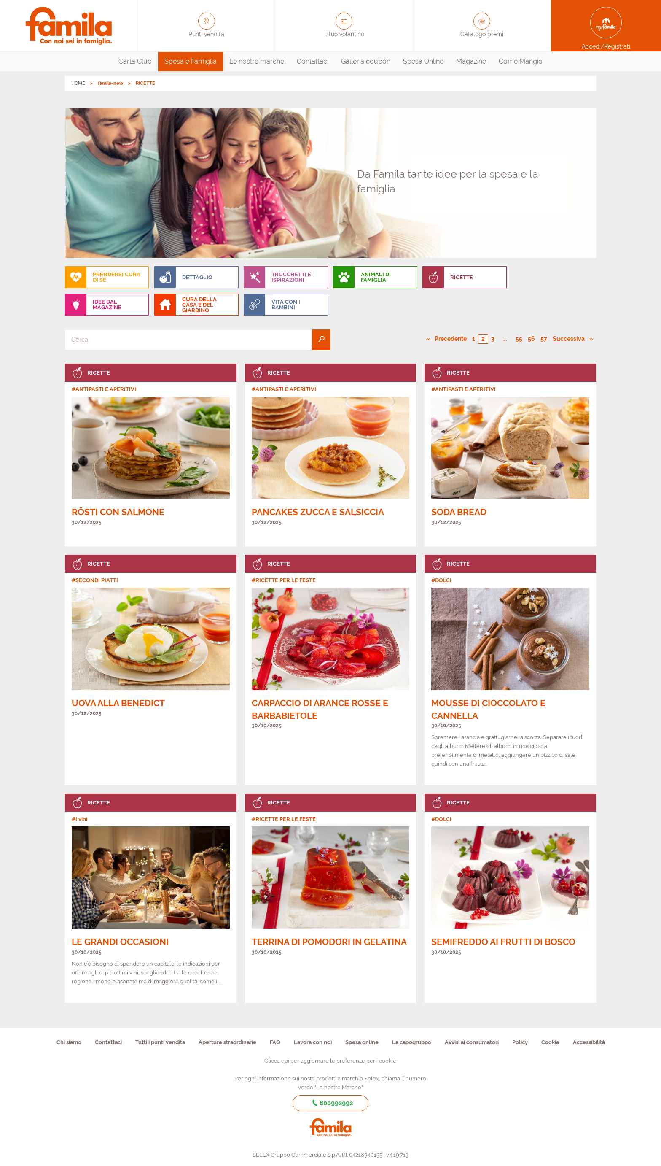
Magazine (471, 61)
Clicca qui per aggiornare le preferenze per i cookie (330, 1061)
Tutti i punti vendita (160, 1042)
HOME (78, 83)
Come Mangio (521, 61)
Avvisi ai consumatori (472, 1042)
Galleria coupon (365, 61)
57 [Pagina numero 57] (543, 338)
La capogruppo (411, 1042)
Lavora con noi (313, 1042)
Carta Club (135, 61)
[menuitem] (135, 61)
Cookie (550, 1042)
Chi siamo (68, 1042)
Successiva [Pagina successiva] (571, 338)
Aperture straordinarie (227, 1042)
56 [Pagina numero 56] (531, 338)
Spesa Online (423, 61)
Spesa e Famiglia (190, 61)
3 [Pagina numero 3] (492, 338)
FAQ (275, 1042)
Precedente (451, 338)
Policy (520, 1042)
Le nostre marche (256, 61)
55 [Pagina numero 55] (519, 338)
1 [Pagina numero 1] (473, 338)
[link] (150, 455)
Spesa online (362, 1042)
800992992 (331, 1103)
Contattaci (312, 61)
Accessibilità (589, 1042)
